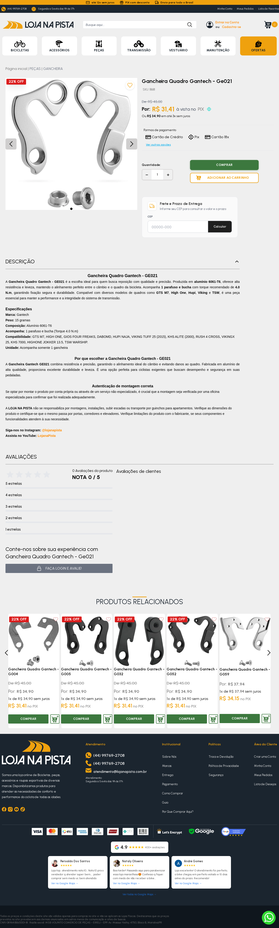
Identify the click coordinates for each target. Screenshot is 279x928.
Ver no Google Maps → (64, 883)
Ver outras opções (158, 144)
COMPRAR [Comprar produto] (224, 165)
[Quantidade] (157, 175)
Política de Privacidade (224, 766)
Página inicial (16, 68)
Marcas (167, 766)
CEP (150, 216)
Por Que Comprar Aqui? (177, 811)
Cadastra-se (231, 27)
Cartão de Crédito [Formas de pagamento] (164, 137)
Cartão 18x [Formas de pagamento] (217, 137)
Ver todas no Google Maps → (139, 894)
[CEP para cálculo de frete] (178, 227)
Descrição (122, 261)
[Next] (269, 652)
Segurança (216, 775)
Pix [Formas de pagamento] (193, 137)
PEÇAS (35, 68)
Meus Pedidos (245, 8)
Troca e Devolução (221, 756)
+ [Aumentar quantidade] (168, 174)
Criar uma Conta (265, 756)
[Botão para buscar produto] (187, 24)
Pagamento (170, 784)
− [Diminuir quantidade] (146, 174)
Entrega (167, 775)
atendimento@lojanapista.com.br (120, 772)
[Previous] (6, 652)
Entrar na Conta (227, 22)
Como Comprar (172, 793)
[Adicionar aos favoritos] (129, 85)
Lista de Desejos (265, 784)
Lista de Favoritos (268, 8)
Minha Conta (224, 8)
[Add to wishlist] (56, 619)
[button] (71, 209)
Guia (165, 802)
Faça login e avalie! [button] (59, 568)
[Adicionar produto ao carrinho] (224, 178)
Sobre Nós (169, 756)
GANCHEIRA (53, 68)
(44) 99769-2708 (14, 9)
